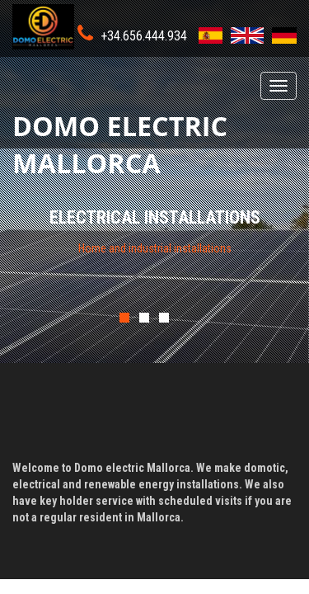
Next (272, 310)
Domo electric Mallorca (119, 127)
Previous (158, 310)
